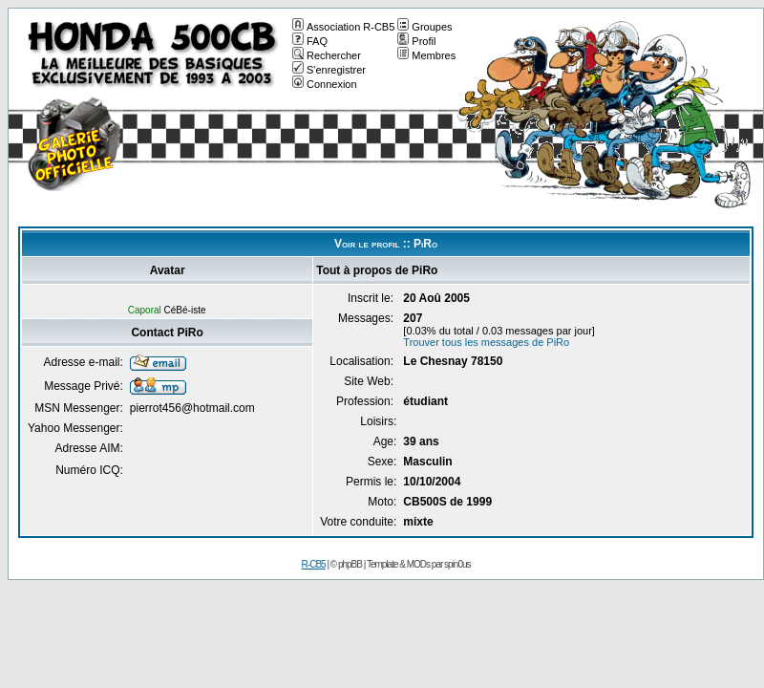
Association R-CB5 (343, 26)
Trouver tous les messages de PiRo (486, 342)
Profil (416, 41)
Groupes (424, 26)
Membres (426, 55)
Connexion (324, 84)
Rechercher (326, 55)
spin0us (457, 564)
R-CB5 (314, 564)
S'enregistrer (329, 69)
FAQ (310, 41)
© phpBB (346, 564)
